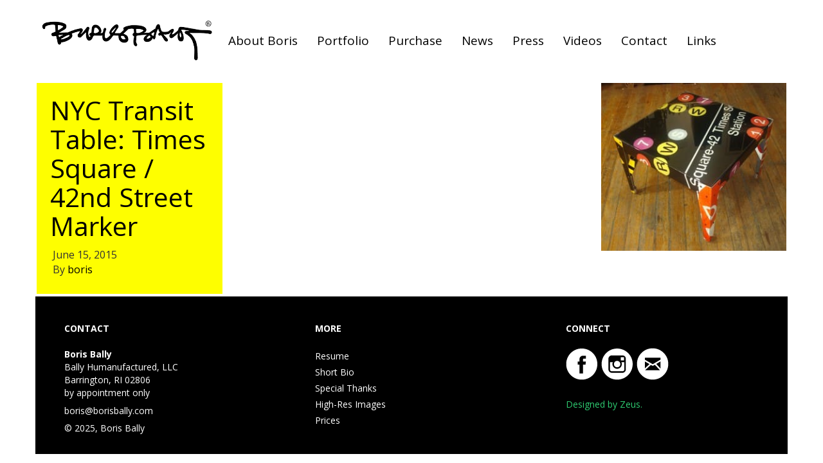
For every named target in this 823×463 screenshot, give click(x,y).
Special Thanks (346, 388)
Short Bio (334, 372)
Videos (582, 40)
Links (701, 40)
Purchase (415, 40)
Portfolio (343, 40)
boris (80, 269)
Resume (332, 356)
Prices (327, 420)
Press (528, 40)
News (477, 40)
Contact (644, 40)
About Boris (263, 40)
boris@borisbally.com (108, 410)
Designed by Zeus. (604, 404)
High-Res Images (350, 404)
